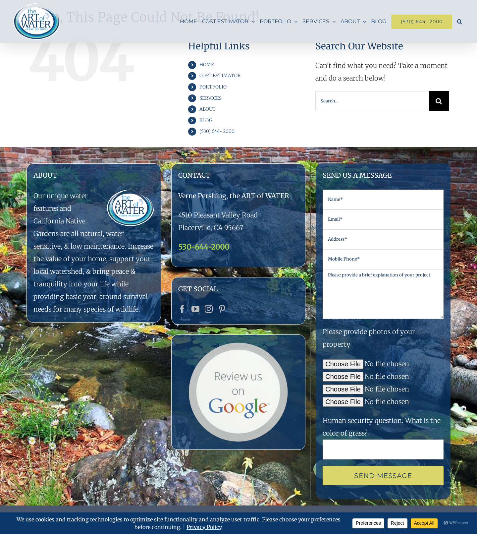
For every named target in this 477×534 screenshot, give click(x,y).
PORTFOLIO (213, 87)
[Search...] (372, 101)
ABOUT (207, 109)
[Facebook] (182, 309)
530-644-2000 (203, 247)
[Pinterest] (222, 309)
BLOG (205, 120)
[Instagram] (209, 309)
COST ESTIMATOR (220, 76)
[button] (459, 21)
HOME (206, 65)
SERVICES (210, 98)
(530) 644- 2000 (217, 131)
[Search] (439, 101)
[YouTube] (195, 309)
